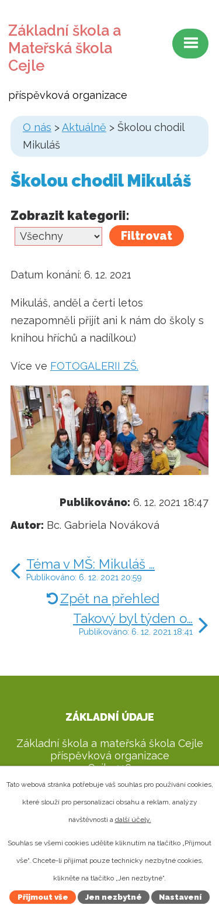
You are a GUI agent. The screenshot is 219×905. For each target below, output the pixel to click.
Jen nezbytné (113, 897)
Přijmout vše (43, 897)
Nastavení (180, 897)
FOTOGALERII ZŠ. (94, 366)
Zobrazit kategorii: (70, 215)
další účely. (133, 819)
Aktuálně (84, 127)
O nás (37, 127)
